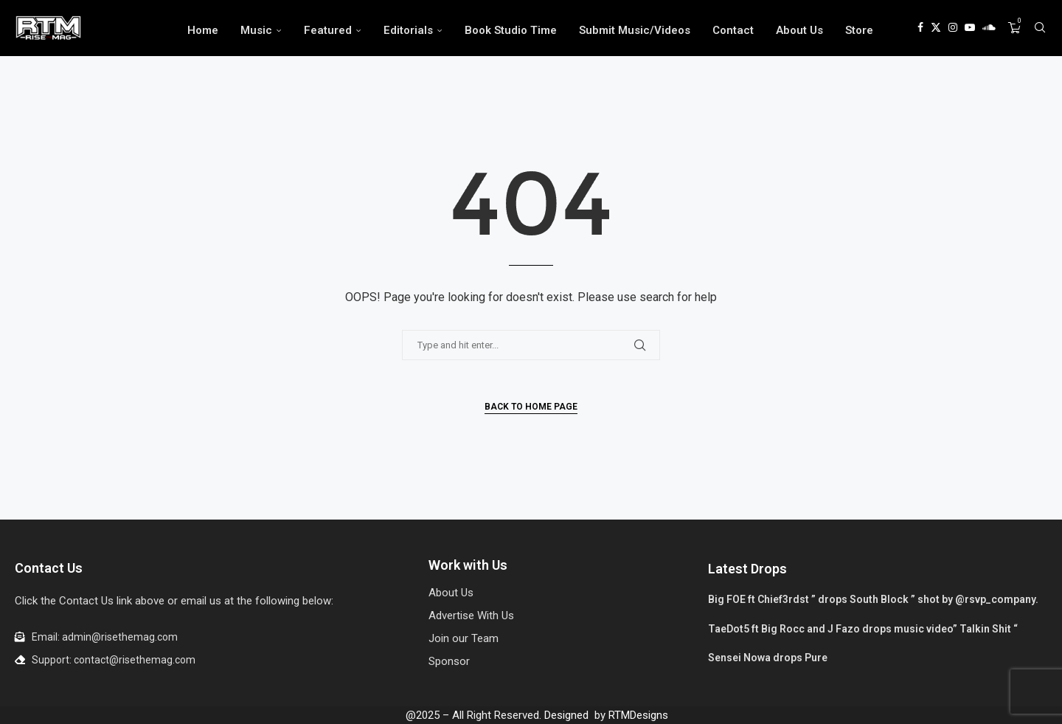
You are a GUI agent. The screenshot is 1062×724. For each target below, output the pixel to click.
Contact (733, 30)
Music (256, 30)
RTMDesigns (638, 715)
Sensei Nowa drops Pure (767, 657)
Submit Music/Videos (634, 30)
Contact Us (49, 568)
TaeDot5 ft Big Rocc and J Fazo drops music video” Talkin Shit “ (863, 629)
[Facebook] (920, 30)
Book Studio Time (511, 30)
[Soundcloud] (989, 30)
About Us (799, 30)
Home (202, 30)
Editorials (408, 30)
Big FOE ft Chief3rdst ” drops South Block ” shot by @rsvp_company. (873, 599)
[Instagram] (952, 30)
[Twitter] (936, 30)
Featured (328, 30)
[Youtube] (970, 30)
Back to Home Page (531, 406)
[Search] (1039, 30)
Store (859, 30)
